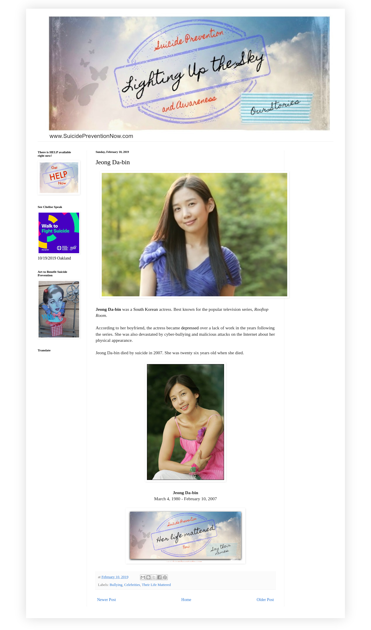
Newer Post (106, 600)
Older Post (265, 600)
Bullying (116, 585)
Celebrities (132, 585)
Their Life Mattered (156, 585)
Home (186, 600)
